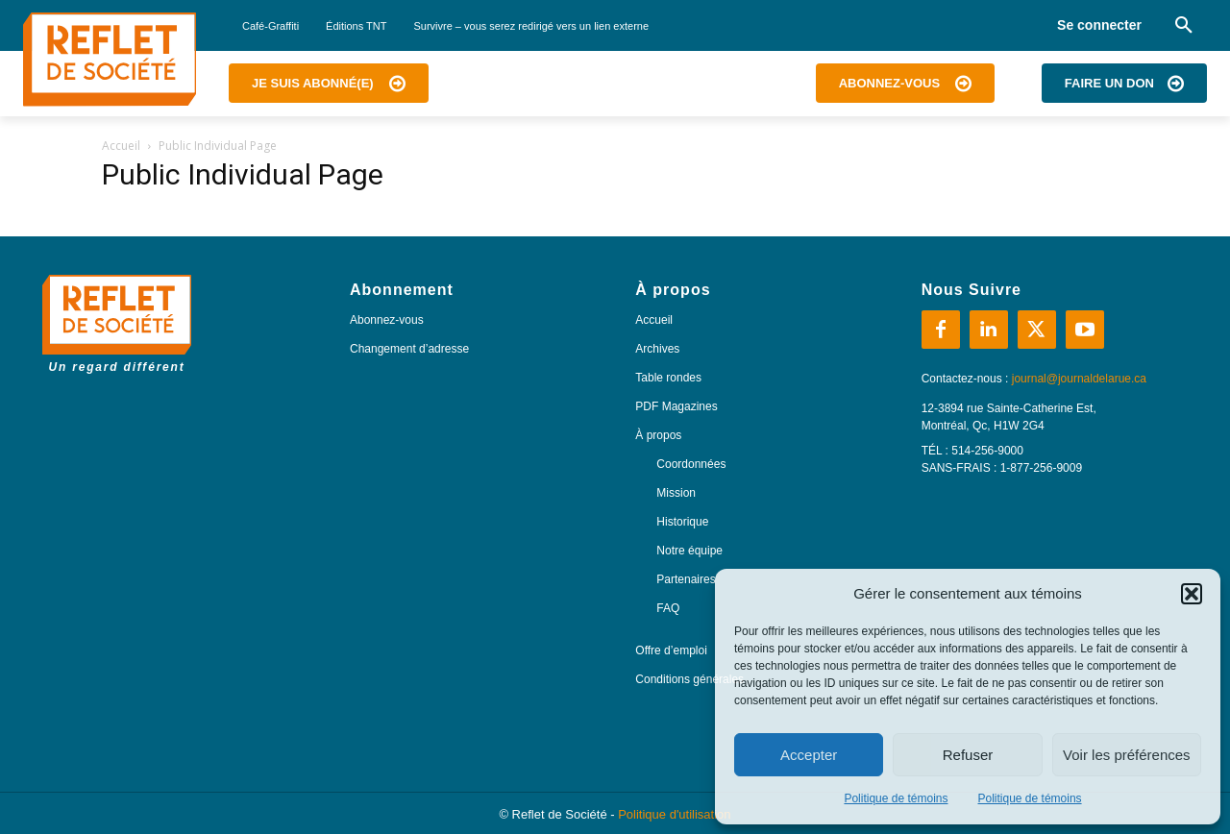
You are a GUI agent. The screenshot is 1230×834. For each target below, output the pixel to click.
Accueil (121, 145)
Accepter (808, 755)
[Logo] (109, 59)
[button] (1191, 593)
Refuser (968, 755)
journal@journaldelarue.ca (1079, 378)
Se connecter (1099, 25)
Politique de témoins (895, 798)
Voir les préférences (1127, 755)
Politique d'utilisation (674, 814)
